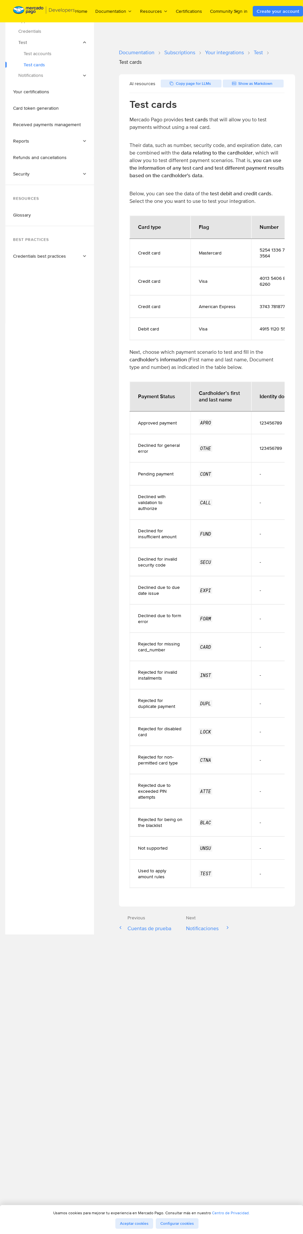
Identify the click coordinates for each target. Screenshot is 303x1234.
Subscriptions (179, 52)
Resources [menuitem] (154, 11)
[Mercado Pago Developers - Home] (44, 11)
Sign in (240, 11)
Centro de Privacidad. (231, 1213)
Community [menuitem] (224, 11)
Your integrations (224, 52)
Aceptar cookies (134, 1223)
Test (258, 52)
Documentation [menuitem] (113, 11)
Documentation (136, 52)
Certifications (189, 11)
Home (81, 11)
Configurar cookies (177, 1223)
